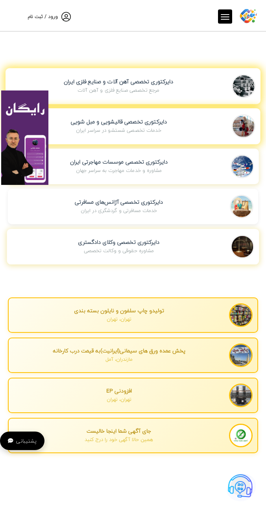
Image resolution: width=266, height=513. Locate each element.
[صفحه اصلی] (248, 15)
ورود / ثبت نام (43, 17)
